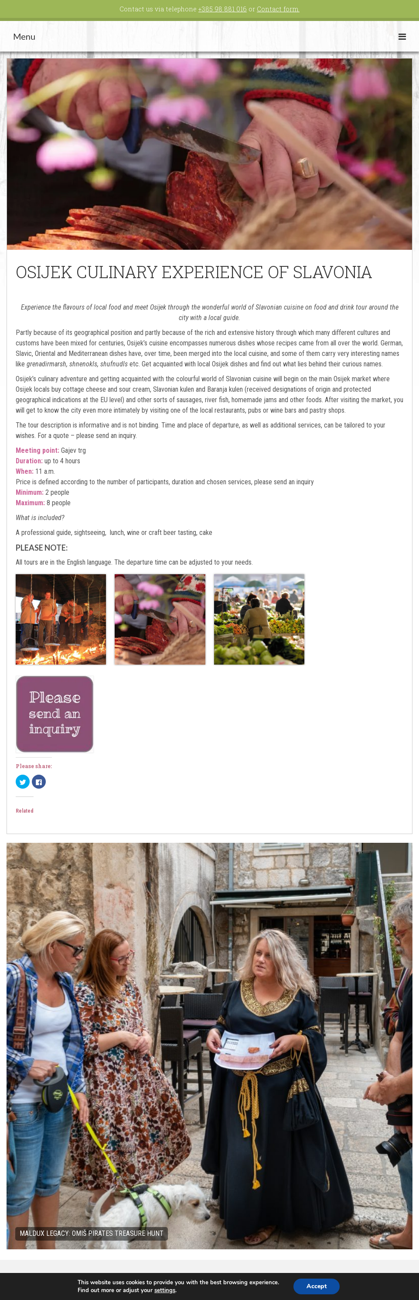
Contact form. (278, 9)
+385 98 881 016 (222, 9)
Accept (317, 1286)
